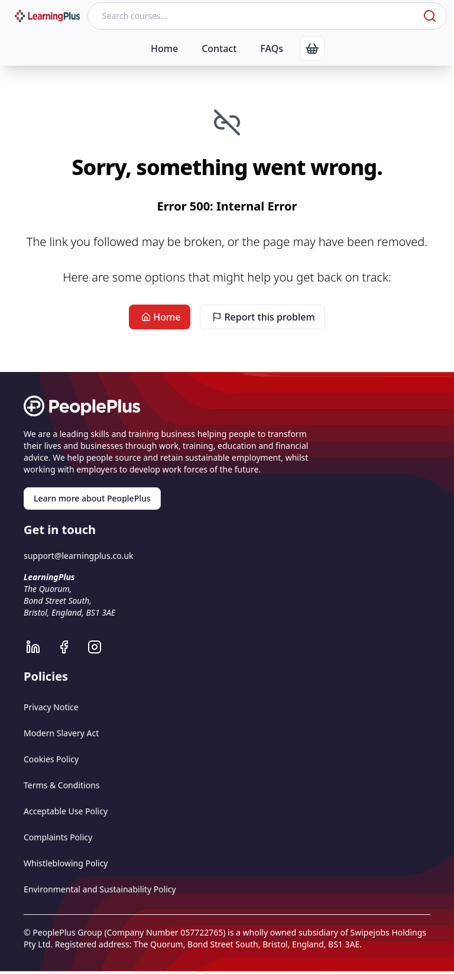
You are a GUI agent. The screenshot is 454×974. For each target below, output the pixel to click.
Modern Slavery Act (61, 733)
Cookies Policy (51, 759)
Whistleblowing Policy (66, 863)
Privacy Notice (51, 707)
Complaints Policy (58, 837)
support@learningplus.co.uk (79, 555)
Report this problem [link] (262, 317)
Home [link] (159, 317)
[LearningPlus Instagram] (100, 647)
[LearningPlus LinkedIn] (39, 647)
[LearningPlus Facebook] (69, 647)
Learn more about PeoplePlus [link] (92, 498)
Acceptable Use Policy (66, 811)
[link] (312, 48)
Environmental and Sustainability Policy (100, 889)
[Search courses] (254, 16)
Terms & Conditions (62, 785)
